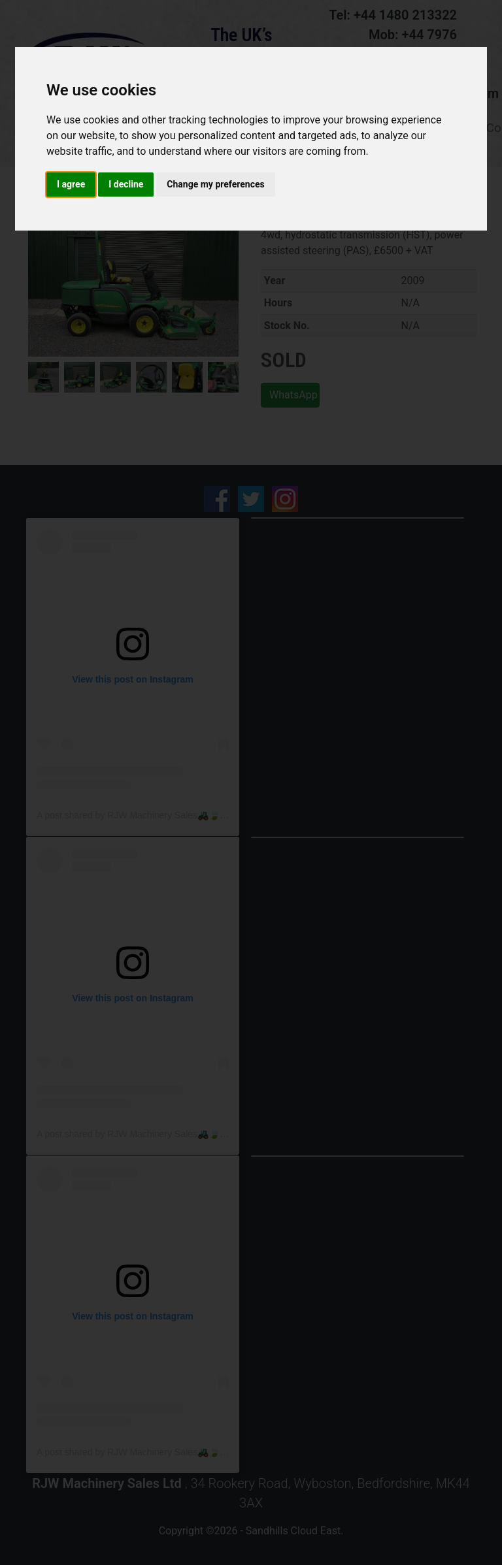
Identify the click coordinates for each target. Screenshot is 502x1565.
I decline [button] (126, 184)
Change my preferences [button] (215, 184)
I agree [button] (71, 184)
